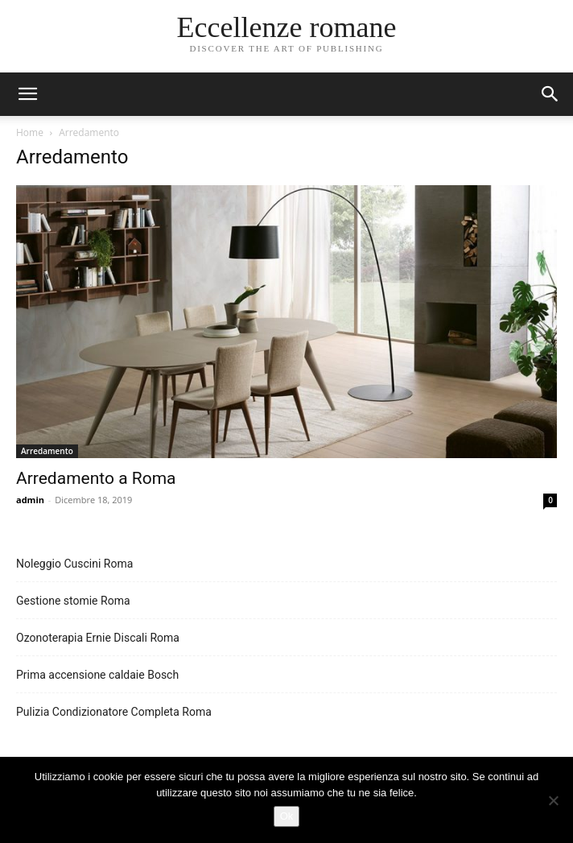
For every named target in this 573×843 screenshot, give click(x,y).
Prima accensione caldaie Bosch (97, 674)
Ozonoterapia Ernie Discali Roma (97, 637)
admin (30, 500)
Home (29, 132)
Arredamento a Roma (96, 478)
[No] (553, 800)
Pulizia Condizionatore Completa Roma (114, 711)
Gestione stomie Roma (73, 600)
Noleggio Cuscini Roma (74, 563)
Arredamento (47, 451)
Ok (287, 816)
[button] (550, 94)
